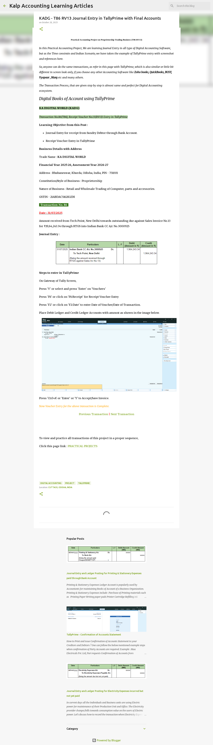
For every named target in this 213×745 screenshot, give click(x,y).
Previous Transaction (93, 414)
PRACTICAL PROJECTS (82, 446)
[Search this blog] (192, 6)
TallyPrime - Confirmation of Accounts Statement (94, 634)
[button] (41, 29)
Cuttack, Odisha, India (60, 487)
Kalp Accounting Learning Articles (51, 6)
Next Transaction (122, 414)
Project (69, 483)
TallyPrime (84, 483)
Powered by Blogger (106, 740)
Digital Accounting (50, 483)
